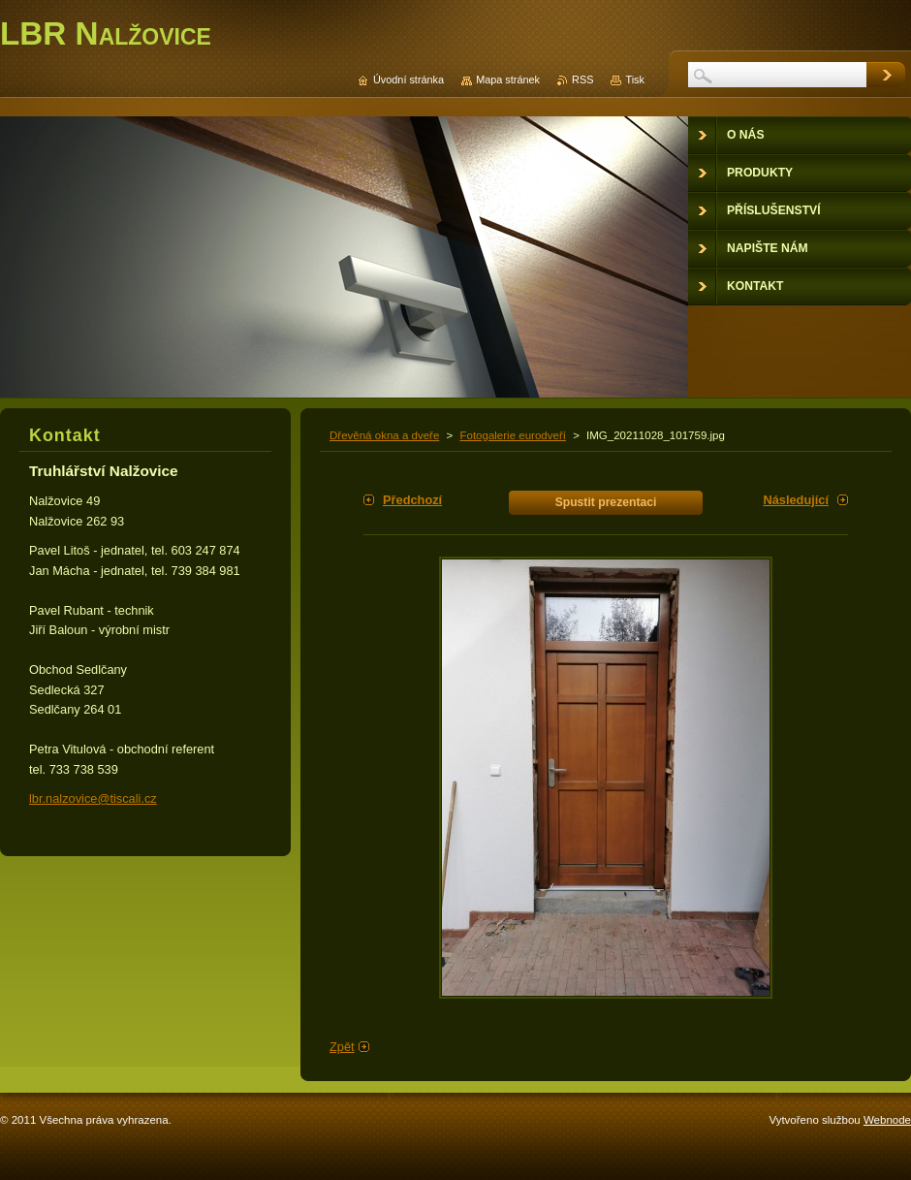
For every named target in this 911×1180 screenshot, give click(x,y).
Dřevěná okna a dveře (384, 435)
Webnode (887, 1120)
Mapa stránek (508, 79)
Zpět (342, 1046)
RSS (582, 79)
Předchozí (412, 500)
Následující (796, 500)
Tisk (634, 79)
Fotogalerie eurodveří (512, 435)
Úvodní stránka (408, 79)
